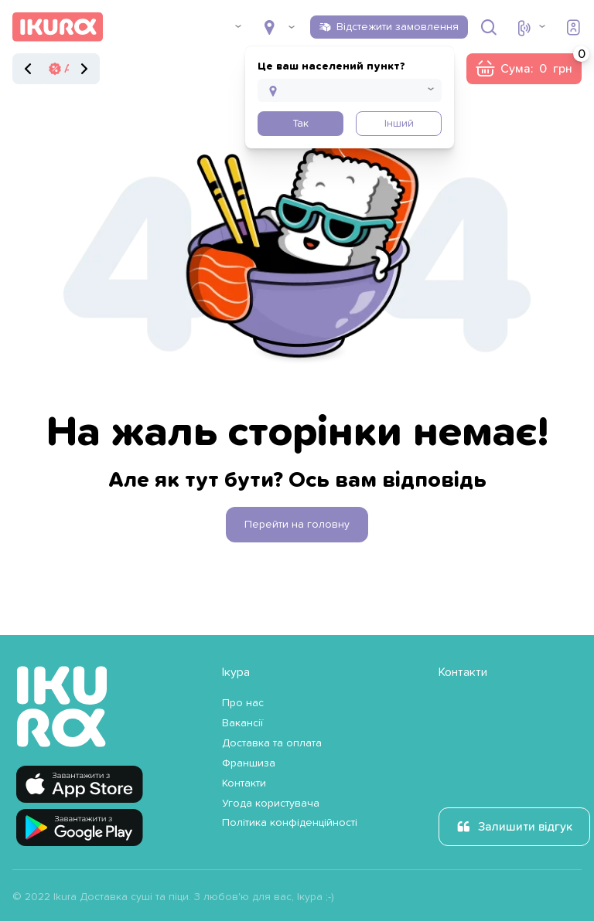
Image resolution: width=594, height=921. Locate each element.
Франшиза (248, 763)
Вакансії (242, 723)
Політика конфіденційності (289, 822)
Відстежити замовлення (397, 27)
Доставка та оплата (272, 743)
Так (300, 123)
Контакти (244, 783)
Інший (399, 123)
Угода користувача (270, 803)
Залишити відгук (525, 827)
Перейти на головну (297, 524)
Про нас (243, 703)
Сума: (541, 64)
